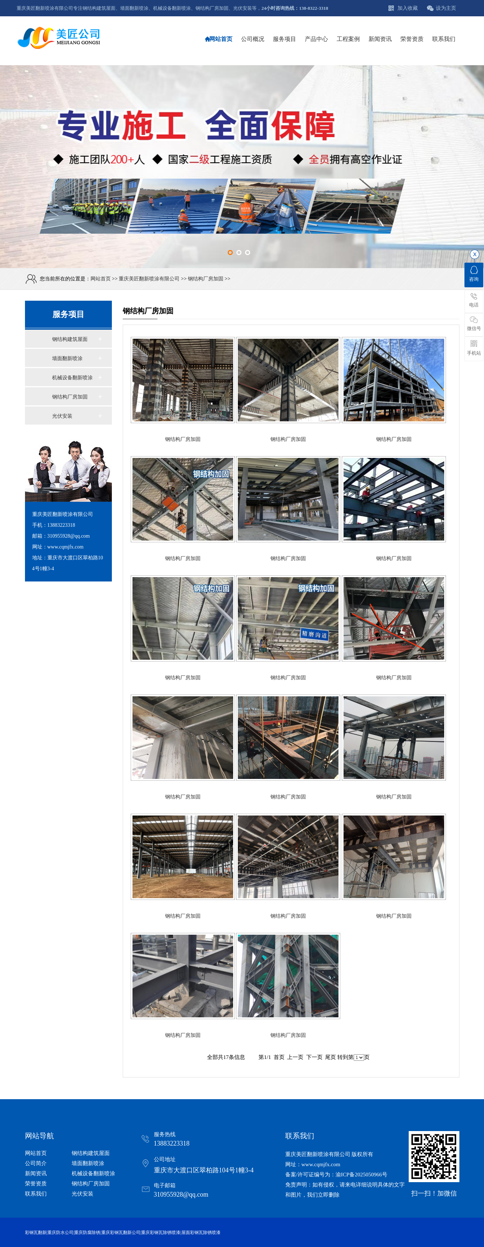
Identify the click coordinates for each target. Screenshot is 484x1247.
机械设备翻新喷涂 (72, 377)
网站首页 (101, 278)
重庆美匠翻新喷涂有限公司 (149, 278)
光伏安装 (62, 416)
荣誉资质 (36, 1183)
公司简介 (36, 1163)
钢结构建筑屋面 (70, 339)
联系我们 (36, 1194)
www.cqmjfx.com (321, 1164)
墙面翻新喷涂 (67, 358)
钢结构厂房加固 (205, 278)
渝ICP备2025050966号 (361, 1174)
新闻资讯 (36, 1173)
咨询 (474, 274)
